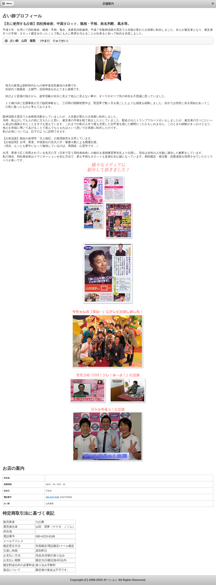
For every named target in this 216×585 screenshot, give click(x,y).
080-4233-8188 (52, 497)
